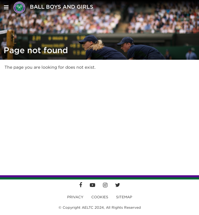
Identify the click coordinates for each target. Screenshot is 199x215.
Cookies (99, 197)
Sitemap (124, 197)
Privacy (75, 197)
